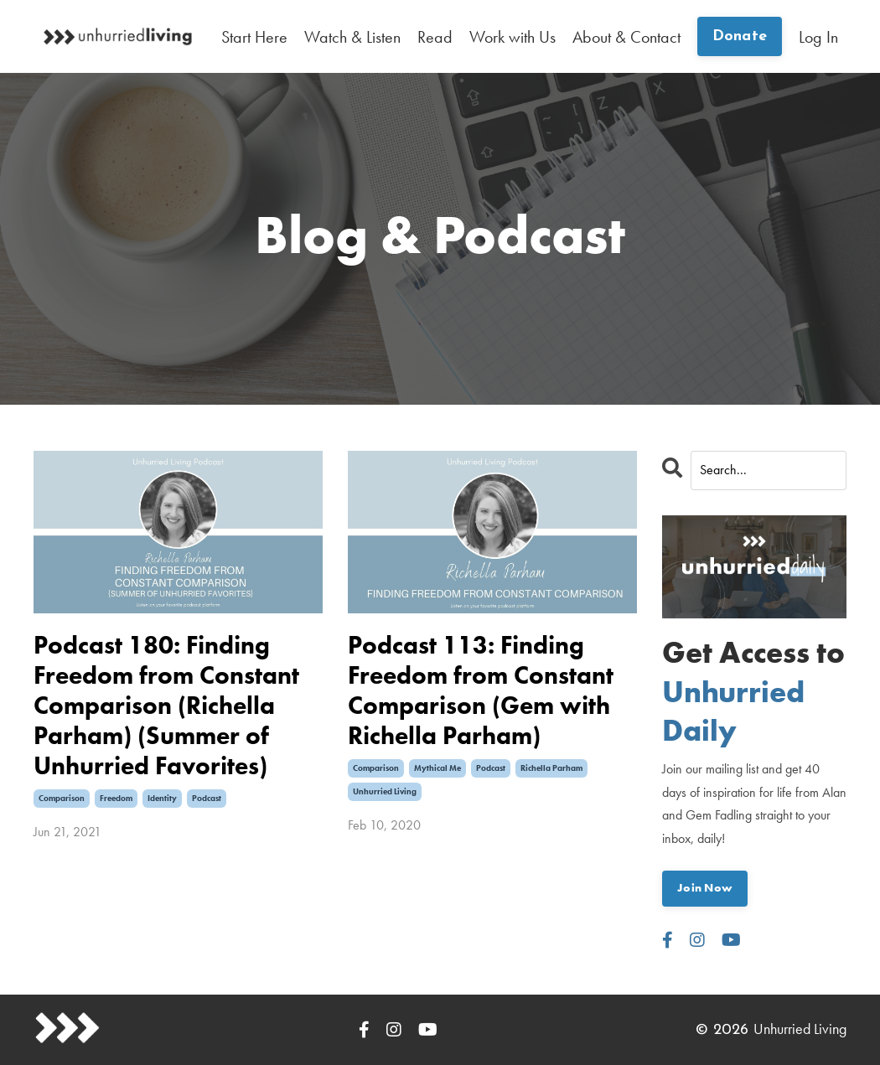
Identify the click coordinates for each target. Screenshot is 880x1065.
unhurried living (385, 791)
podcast (206, 798)
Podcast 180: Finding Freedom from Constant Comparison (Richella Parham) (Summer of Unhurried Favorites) (166, 705)
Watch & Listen (352, 37)
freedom (116, 798)
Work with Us (512, 37)
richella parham (551, 768)
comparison (62, 798)
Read (435, 37)
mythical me (437, 768)
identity (162, 798)
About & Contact (626, 37)
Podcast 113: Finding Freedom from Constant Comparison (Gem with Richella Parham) (480, 690)
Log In (818, 37)
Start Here (254, 37)
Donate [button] (740, 36)
